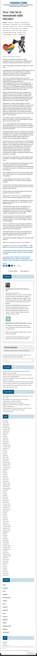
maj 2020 (5, 537)
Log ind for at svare (27, 323)
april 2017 (5, 570)
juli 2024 (5, 450)
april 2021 (5, 518)
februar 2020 (6, 542)
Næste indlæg (24, 271)
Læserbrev (5, 616)
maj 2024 (5, 453)
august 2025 (6, 433)
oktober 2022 (6, 486)
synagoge (19, 32)
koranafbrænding (26, 24)
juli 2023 (5, 471)
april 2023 (5, 476)
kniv (20, 24)
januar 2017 (6, 575)
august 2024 (6, 448)
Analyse (4, 585)
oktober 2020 (6, 528)
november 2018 (6, 554)
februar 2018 (6, 559)
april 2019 (5, 551)
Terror (24, 32)
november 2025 (6, 429)
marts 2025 (5, 440)
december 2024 (6, 445)
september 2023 (7, 467)
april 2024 (5, 455)
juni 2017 (5, 566)
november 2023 (6, 464)
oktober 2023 (6, 466)
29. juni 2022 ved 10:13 (18, 289)
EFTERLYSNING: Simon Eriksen (15, 403)
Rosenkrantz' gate (7, 30)
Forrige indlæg (12, 271)
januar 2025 (6, 443)
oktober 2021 (6, 507)
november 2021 (6, 505)
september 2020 (7, 530)
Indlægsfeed (6, 645)
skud (17, 30)
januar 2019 (6, 552)
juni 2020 (5, 535)
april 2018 (5, 558)
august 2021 (6, 511)
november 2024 (6, 447)
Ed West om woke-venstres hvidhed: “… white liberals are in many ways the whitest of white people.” (18, 246)
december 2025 (6, 427)
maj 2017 (5, 568)
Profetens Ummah (15, 28)
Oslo (16, 26)
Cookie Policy (27, 650)
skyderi (20, 30)
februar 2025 (6, 441)
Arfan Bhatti (10, 22)
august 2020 (6, 532)
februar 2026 (6, 424)
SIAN (13, 30)
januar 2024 (6, 460)
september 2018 (7, 556)
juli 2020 (5, 533)
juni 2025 (5, 436)
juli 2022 (5, 492)
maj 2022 (5, 495)
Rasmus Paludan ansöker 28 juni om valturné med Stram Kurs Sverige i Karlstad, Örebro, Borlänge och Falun (18, 252)
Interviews (5, 600)
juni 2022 (5, 493)
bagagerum (17, 22)
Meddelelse (5, 619)
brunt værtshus (6, 24)
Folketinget (5, 594)
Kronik (4, 613)
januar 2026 (6, 426)
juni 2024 (5, 452)
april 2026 (5, 420)
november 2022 (6, 485)
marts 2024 (5, 457)
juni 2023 (5, 473)
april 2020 (5, 538)
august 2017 (6, 563)
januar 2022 (6, 502)
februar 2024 (6, 459)
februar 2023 (6, 479)
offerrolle (11, 26)
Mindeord (5, 623)
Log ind (4, 644)
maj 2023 (5, 474)
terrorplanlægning (7, 34)
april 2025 (5, 438)
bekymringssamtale (25, 22)
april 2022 (5, 497)
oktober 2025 (6, 431)
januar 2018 (6, 561)
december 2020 (6, 525)
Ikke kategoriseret (6, 597)
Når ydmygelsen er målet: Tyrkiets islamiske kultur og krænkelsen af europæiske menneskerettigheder (17, 409)
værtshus (14, 34)
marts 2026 (5, 422)
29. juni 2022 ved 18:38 (17, 323)
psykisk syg (25, 28)
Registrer (5, 642)
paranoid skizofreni (28, 26)
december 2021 (6, 504)
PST (20, 28)
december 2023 (6, 462)
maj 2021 (5, 516)
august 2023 (6, 469)
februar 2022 (6, 500)
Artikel (4, 591)
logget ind (13, 350)
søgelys (25, 30)
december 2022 (6, 483)
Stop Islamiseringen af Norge (9, 32)
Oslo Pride (20, 26)
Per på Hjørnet (6, 28)
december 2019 (6, 545)
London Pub (5, 26)
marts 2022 (5, 499)
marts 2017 (5, 571)
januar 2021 (6, 523)
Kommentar (5, 607)
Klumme (4, 604)
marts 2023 (5, 478)
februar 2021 (6, 521)
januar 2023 (6, 481)
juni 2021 (5, 514)
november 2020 (6, 526)
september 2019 (7, 549)
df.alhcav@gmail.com (8, 408)
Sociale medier (6, 632)
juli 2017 (5, 564)
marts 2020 (5, 540)
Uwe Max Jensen (11, 56)
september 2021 (7, 509)
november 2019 (6, 547)
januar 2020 (6, 544)
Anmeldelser (5, 588)
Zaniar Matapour (22, 34)
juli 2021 (5, 512)
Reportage (5, 629)
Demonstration (14, 24)
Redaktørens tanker (7, 626)
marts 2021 (5, 519)
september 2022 (7, 488)
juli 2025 (5, 434)
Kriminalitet (5, 610)
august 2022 (6, 490)
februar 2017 (6, 573)
